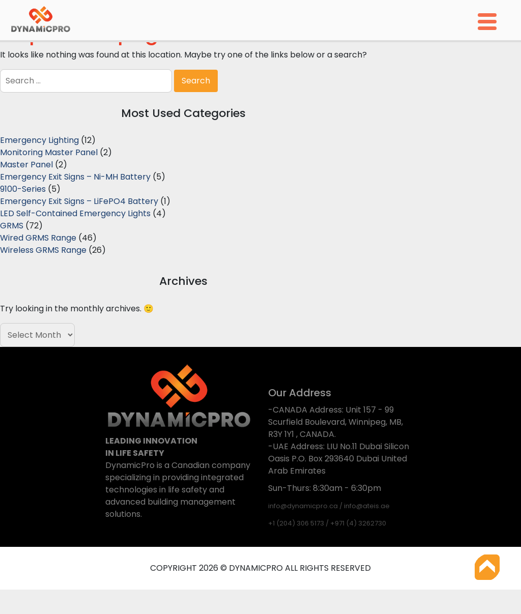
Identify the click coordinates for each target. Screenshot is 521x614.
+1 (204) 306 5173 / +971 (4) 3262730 (327, 523)
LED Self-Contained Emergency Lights (75, 213)
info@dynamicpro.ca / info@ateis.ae (329, 506)
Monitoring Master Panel (49, 152)
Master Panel (26, 164)
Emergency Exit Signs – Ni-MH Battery (75, 177)
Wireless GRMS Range (43, 250)
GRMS (11, 225)
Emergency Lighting (39, 140)
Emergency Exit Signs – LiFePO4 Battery (79, 201)
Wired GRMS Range (38, 238)
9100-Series (23, 189)
